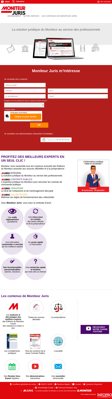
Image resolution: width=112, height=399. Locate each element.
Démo (7, 2)
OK (39, 125)
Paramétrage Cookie (45, 388)
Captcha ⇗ (36, 120)
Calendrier (20, 1)
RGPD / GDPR (46, 384)
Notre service (31, 16)
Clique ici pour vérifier (26, 116)
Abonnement (14, 16)
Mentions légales (63, 384)
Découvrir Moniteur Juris (68, 388)
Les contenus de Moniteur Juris (59, 16)
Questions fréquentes (94, 384)
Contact (78, 384)
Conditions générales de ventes (24, 384)
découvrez (97, 329)
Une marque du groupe (96, 394)
